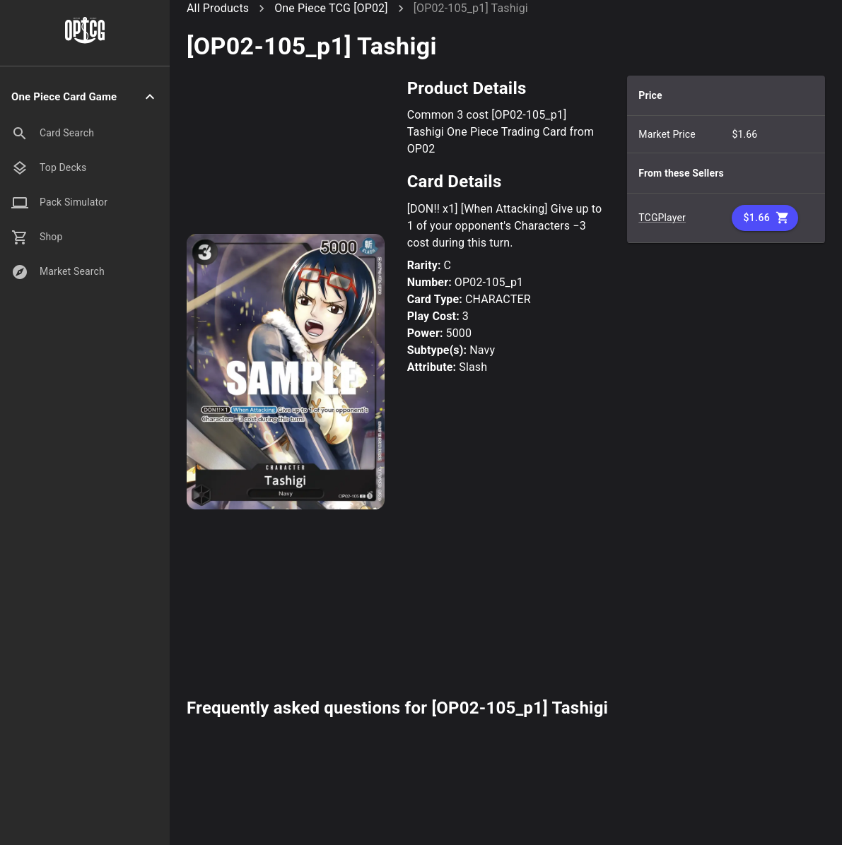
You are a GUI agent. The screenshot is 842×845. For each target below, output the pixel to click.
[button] (85, 97)
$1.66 (765, 218)
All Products (218, 8)
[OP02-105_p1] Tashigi (471, 8)
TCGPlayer (662, 217)
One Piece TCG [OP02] (330, 8)
